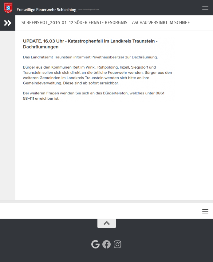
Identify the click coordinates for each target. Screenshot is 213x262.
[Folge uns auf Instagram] (117, 244)
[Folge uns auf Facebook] (106, 244)
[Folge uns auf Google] (95, 244)
